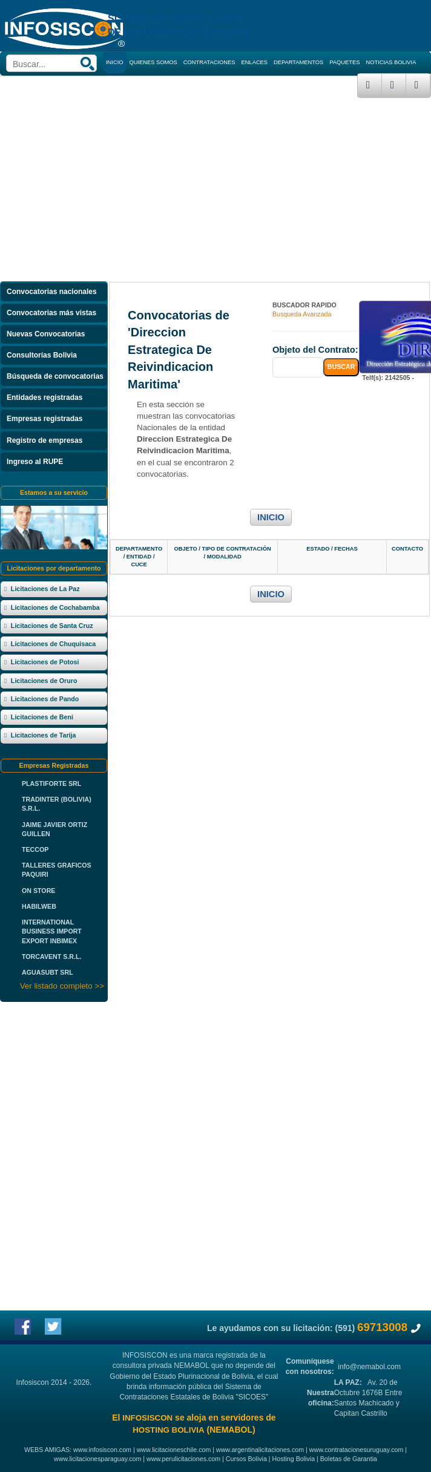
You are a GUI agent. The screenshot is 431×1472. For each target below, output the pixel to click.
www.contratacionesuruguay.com (356, 1449)
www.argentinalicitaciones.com (260, 1449)
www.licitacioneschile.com (174, 1449)
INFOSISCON (147, 1417)
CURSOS (118, 83)
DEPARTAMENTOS (298, 62)
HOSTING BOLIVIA (168, 1429)
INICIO (271, 517)
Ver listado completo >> (62, 985)
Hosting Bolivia (293, 1458)
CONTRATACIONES (209, 62)
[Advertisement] (215, 188)
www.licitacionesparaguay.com (97, 1458)
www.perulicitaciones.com (183, 1458)
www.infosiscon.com (102, 1449)
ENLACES (255, 62)
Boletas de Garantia (348, 1458)
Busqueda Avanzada (302, 314)
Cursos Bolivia (246, 1458)
